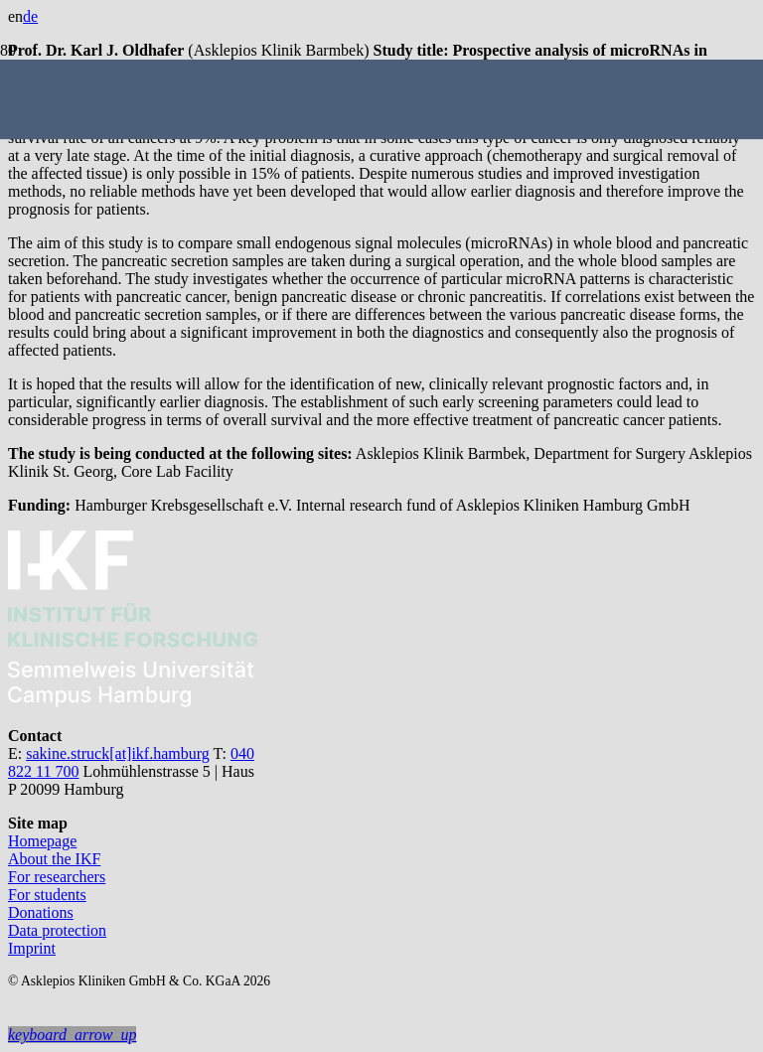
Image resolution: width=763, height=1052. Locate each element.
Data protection (57, 930)
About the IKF (54, 858)
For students (47, 894)
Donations (41, 912)
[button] (72, 1034)
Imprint (32, 948)
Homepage (42, 840)
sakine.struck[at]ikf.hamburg (118, 753)
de (30, 16)
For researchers (56, 876)
